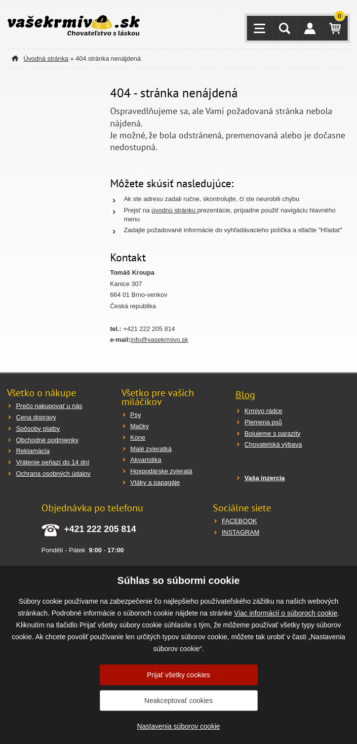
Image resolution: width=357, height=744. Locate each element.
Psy (135, 414)
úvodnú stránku (175, 210)
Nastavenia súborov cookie (178, 726)
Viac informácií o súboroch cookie (285, 613)
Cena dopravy (36, 417)
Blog (245, 394)
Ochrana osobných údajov (53, 473)
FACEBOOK (239, 521)
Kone (137, 437)
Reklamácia (32, 451)
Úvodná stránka (45, 58)
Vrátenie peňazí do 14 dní (52, 462)
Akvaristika (145, 459)
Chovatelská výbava (273, 444)
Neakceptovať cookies (178, 700)
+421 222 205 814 (100, 529)
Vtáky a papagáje (155, 482)
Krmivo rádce (263, 410)
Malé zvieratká (151, 449)
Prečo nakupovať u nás (49, 406)
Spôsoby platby (38, 428)
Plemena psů (263, 422)
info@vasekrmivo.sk (160, 339)
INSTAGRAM (240, 532)
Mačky (139, 426)
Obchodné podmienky (47, 440)
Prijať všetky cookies (178, 675)
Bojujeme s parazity (272, 433)
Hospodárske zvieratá (161, 471)
